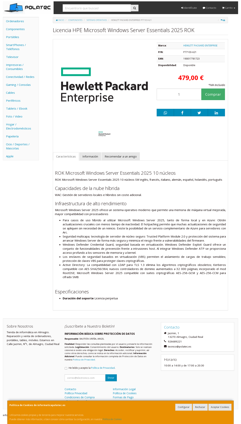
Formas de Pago (123, 397)
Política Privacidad (76, 393)
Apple (10, 156)
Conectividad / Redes (20, 77)
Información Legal (124, 389)
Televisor (12, 57)
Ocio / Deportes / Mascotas (18, 146)
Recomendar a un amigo (121, 156)
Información (90, 156)
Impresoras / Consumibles (15, 67)
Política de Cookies (112, 419)
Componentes (15, 29)
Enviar (111, 377)
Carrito (228, 7)
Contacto (209, 7)
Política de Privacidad (84, 359)
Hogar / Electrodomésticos (18, 126)
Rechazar (200, 407)
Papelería (12, 136)
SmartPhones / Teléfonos (16, 47)
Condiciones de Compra (80, 397)
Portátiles (12, 37)
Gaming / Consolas (18, 85)
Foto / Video (14, 116)
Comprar (213, 94)
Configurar (184, 407)
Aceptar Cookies (220, 407)
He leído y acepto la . (92, 368)
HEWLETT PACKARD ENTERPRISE (200, 45)
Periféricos (13, 100)
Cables (10, 93)
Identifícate (189, 7)
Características (66, 156)
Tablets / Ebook (16, 108)
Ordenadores (15, 21)
